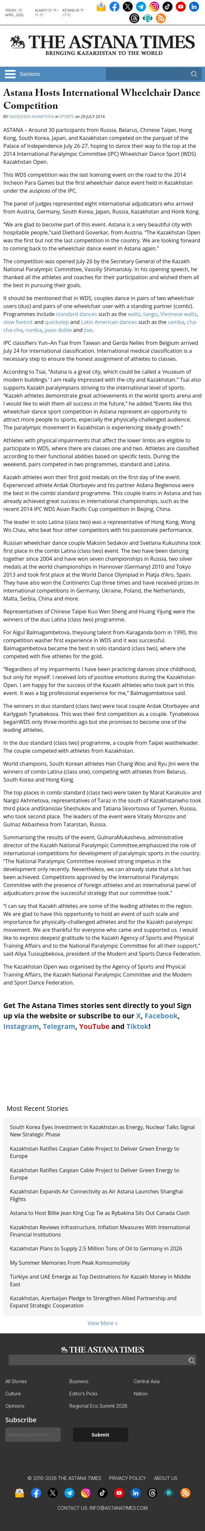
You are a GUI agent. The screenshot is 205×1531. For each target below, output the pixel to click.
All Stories (16, 1381)
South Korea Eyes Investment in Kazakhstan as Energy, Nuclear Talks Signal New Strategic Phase (102, 1130)
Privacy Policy (127, 1478)
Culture (13, 1393)
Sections (30, 74)
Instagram (21, 1026)
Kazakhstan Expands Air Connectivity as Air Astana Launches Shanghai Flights (96, 1195)
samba (176, 322)
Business (79, 1381)
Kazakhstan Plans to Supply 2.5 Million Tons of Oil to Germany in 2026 (96, 1248)
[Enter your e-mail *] (33, 1435)
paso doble (58, 330)
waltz (134, 314)
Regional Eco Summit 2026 (98, 1406)
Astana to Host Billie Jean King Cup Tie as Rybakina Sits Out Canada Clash (100, 1213)
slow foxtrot (18, 322)
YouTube (94, 1026)
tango (150, 314)
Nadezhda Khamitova (31, 116)
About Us (165, 1478)
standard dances (76, 314)
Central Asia (147, 1381)
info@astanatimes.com (119, 1508)
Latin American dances (109, 322)
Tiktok (137, 1026)
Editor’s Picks (83, 1393)
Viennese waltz (178, 314)
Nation (141, 1393)
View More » (103, 1323)
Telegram (59, 1026)
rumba (33, 330)
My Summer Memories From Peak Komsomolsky (70, 1262)
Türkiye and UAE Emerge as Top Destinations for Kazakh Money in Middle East (100, 1280)
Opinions (15, 1406)
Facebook (161, 1015)
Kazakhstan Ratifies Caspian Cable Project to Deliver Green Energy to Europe (94, 1152)
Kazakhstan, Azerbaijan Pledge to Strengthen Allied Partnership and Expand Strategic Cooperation (93, 1302)
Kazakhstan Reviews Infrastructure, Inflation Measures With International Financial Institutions (100, 1231)
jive (88, 330)
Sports (67, 116)
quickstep (57, 322)
